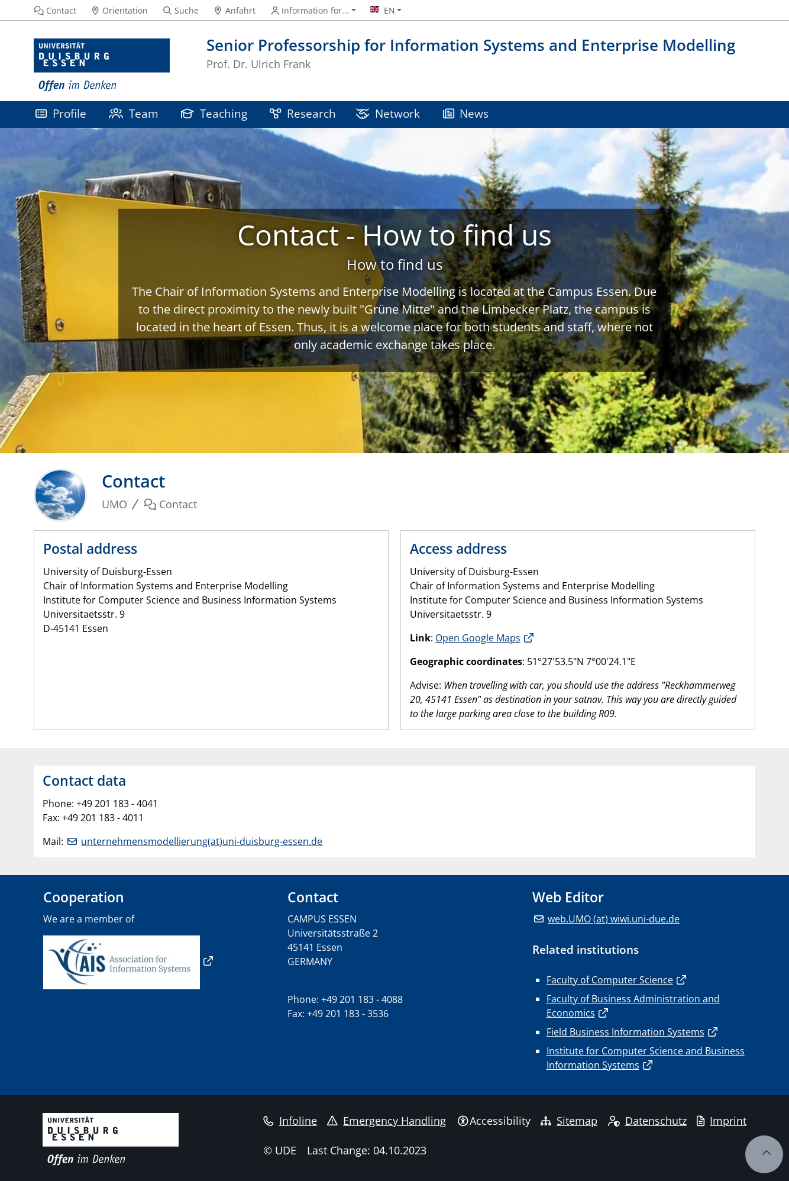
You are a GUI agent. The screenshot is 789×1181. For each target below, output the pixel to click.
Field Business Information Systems (625, 1031)
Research (303, 113)
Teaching (214, 113)
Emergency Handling (386, 1121)
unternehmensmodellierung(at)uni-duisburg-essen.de (201, 841)
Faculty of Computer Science (610, 979)
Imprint (721, 1121)
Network (388, 113)
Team (134, 113)
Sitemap (569, 1121)
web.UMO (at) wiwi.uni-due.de (614, 918)
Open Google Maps (477, 637)
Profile (60, 113)
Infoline (290, 1121)
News (466, 113)
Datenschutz (647, 1121)
